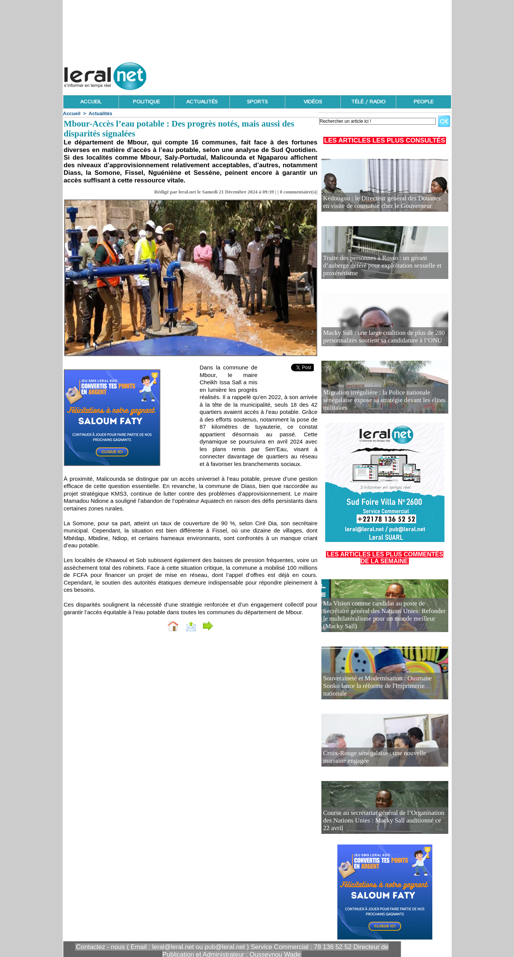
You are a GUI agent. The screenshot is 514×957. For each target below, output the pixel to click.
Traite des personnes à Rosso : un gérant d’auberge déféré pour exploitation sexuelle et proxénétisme (384, 271)
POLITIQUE (146, 102)
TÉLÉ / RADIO (368, 102)
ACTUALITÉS (202, 102)
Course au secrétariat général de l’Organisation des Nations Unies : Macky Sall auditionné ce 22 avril (377, 826)
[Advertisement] (313, 74)
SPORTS (257, 102)
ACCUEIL (90, 102)
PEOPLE (423, 102)
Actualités (100, 113)
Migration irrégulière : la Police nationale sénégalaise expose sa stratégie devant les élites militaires (380, 405)
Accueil (72, 113)
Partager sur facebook (241, 625)
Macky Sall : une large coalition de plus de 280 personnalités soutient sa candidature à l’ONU (373, 338)
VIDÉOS (313, 102)
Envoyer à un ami (171, 625)
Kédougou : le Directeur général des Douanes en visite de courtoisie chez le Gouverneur (384, 203)
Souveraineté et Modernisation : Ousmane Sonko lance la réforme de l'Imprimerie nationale (384, 691)
